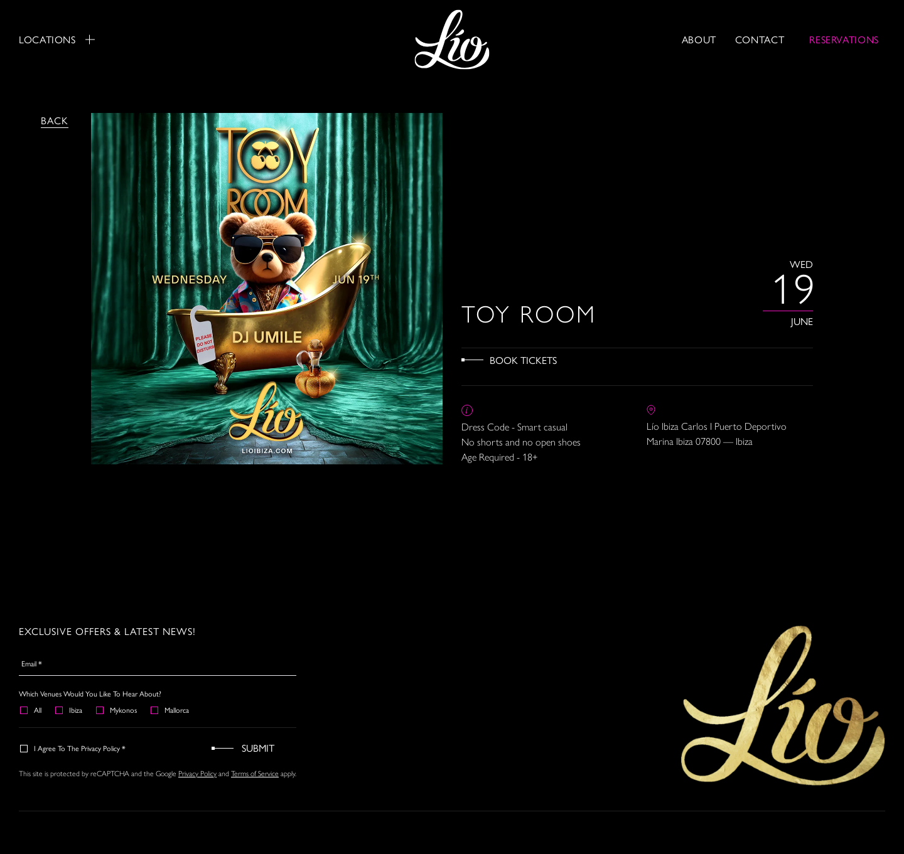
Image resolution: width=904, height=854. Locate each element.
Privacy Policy (197, 773)
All (31, 710)
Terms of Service (255, 773)
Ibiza (69, 710)
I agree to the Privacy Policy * (73, 748)
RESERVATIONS (844, 39)
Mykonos (117, 710)
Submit (258, 747)
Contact (759, 39)
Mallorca (170, 710)
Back (54, 120)
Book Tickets (523, 359)
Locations (57, 39)
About (699, 39)
